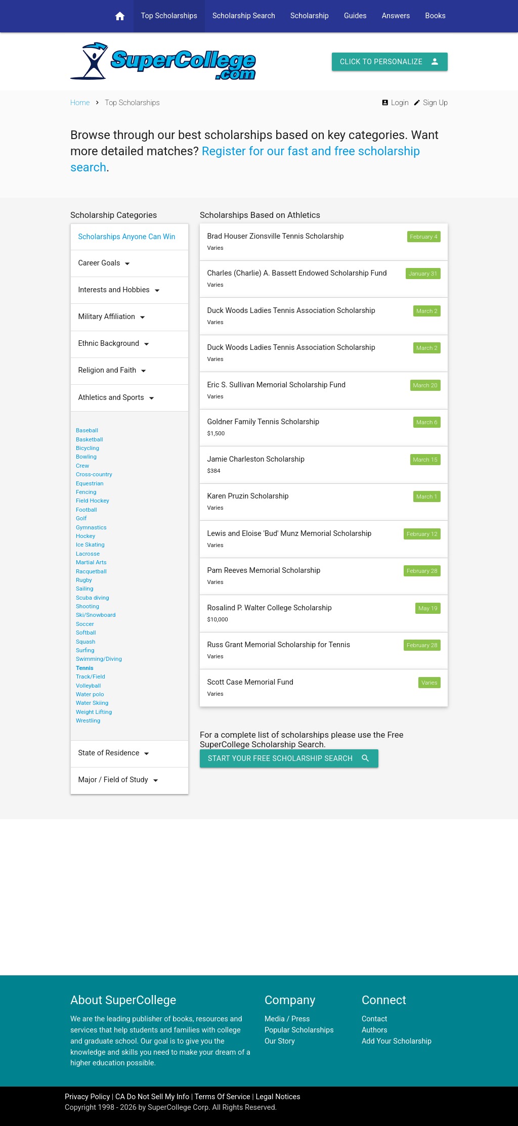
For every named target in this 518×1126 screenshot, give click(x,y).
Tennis (85, 667)
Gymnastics (91, 527)
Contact (374, 1019)
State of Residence (116, 753)
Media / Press (287, 1019)
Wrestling (88, 720)
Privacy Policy (87, 1097)
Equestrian (90, 483)
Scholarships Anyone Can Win (126, 237)
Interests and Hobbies (121, 290)
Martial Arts (91, 562)
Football (86, 509)
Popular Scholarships (299, 1030)
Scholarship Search (243, 16)
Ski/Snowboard (96, 614)
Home (80, 103)
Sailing (85, 588)
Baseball (87, 430)
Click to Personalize (390, 62)
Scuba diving (92, 597)
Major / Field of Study (120, 780)
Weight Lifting (94, 711)
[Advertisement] (259, 897)
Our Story (280, 1041)
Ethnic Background (116, 344)
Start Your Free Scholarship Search (289, 758)
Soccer (85, 623)
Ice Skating (90, 544)
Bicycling (87, 448)
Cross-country (94, 474)
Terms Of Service (222, 1097)
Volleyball (88, 685)
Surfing (85, 650)
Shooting (87, 606)
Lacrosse (88, 553)
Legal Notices (277, 1097)
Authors (374, 1030)
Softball (86, 632)
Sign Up (430, 103)
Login (395, 103)
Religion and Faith (114, 371)
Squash (86, 641)
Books (435, 16)
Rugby (84, 579)
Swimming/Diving (99, 658)
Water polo (90, 694)
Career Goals (106, 263)
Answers (396, 16)
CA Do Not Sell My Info (152, 1097)
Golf (81, 518)
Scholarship (309, 16)
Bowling (86, 456)
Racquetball (91, 571)
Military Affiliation (114, 317)
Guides (355, 16)
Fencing (86, 492)
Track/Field (90, 676)
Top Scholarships (169, 16)
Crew (82, 465)
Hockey (85, 535)
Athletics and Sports (118, 398)
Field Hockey (92, 500)
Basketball (89, 439)
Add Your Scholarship (396, 1041)
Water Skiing (92, 702)
